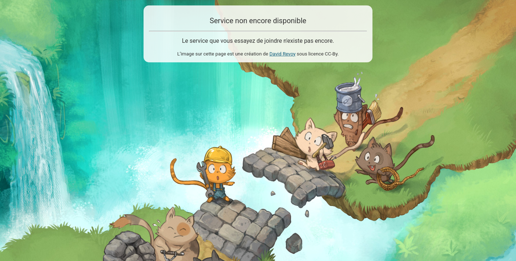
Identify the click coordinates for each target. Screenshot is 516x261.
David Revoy (282, 54)
